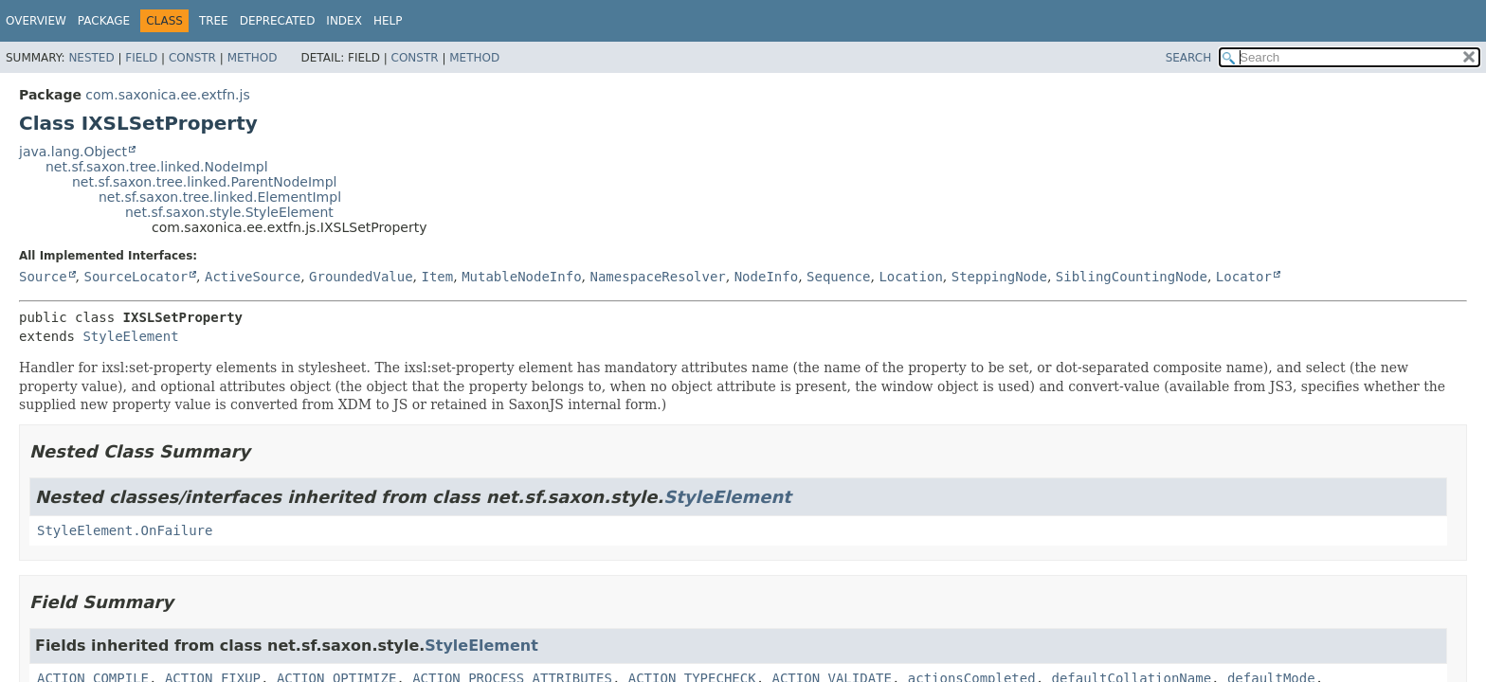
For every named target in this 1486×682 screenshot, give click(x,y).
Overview (36, 20)
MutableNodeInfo (521, 276)
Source (43, 276)
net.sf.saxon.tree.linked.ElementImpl (220, 197)
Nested (91, 57)
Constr (192, 57)
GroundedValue (361, 276)
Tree (213, 20)
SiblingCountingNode (1131, 276)
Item (438, 276)
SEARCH (1189, 57)
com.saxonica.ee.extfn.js (167, 94)
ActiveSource (252, 276)
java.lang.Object (73, 151)
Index (344, 20)
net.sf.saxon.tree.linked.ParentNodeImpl (204, 181)
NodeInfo (766, 276)
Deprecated (278, 20)
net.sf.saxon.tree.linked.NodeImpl (156, 166)
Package (104, 20)
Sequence (838, 276)
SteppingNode (999, 276)
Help (388, 20)
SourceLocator (135, 276)
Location (910, 276)
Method (252, 57)
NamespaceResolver (657, 276)
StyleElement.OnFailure (124, 530)
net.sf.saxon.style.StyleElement (229, 212)
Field (141, 57)
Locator (1244, 276)
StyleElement (130, 336)
